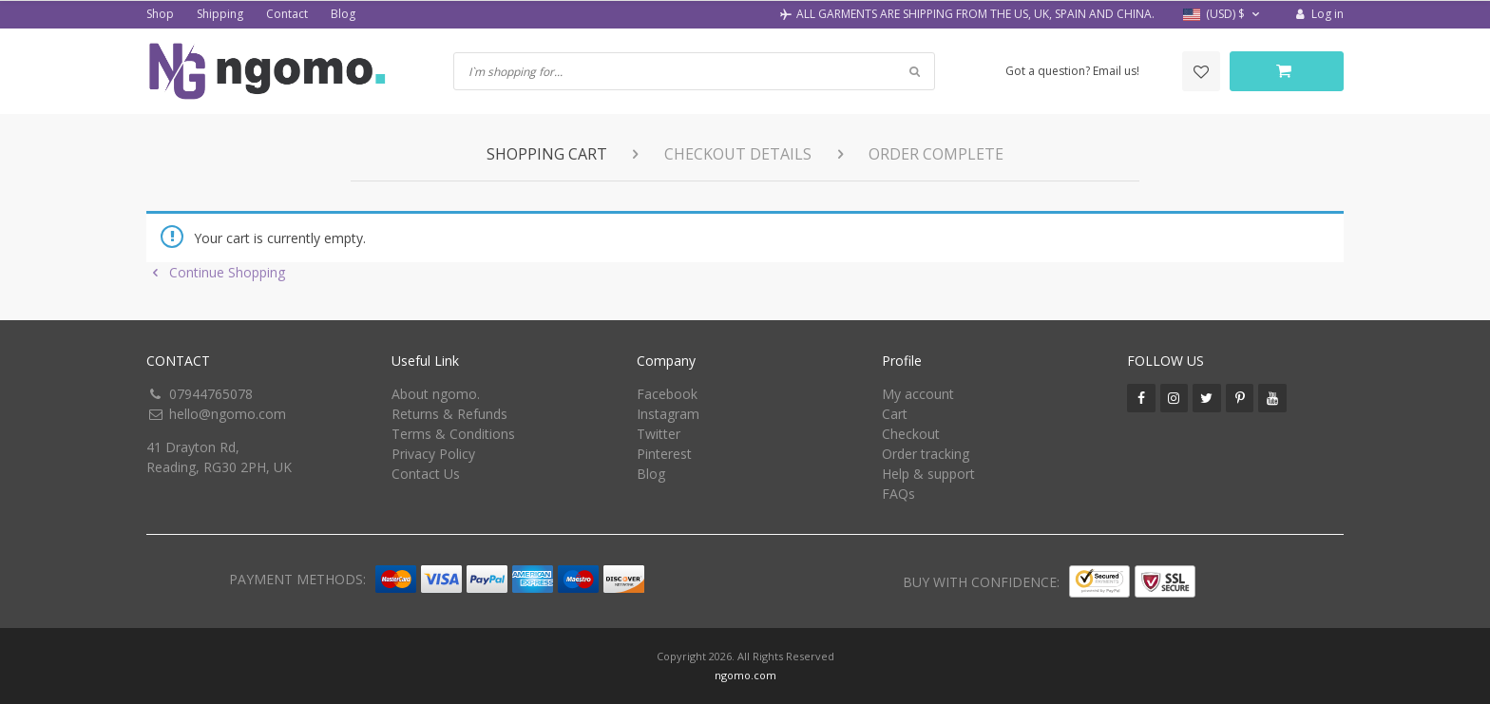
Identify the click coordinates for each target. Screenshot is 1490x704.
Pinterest (664, 454)
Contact (287, 14)
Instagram (668, 414)
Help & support (928, 474)
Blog (343, 14)
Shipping (220, 14)
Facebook (667, 394)
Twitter (658, 434)
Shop (160, 14)
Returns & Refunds (449, 414)
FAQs (898, 494)
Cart (894, 414)
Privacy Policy (433, 454)
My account (918, 394)
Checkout (911, 434)
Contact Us (426, 474)
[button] (1223, 15)
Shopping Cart (547, 153)
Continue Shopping (215, 272)
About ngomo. (436, 394)
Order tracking (925, 454)
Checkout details (738, 153)
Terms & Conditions (453, 434)
